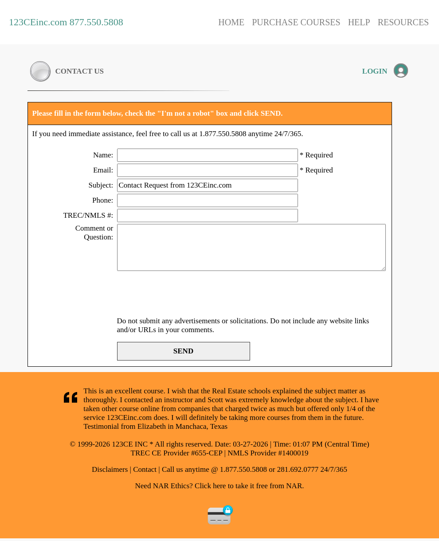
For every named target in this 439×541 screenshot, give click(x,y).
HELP (359, 22)
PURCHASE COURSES (296, 22)
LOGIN (375, 71)
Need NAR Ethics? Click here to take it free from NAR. (219, 486)
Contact (145, 469)
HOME (231, 22)
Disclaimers (110, 469)
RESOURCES (403, 22)
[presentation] (184, 295)
